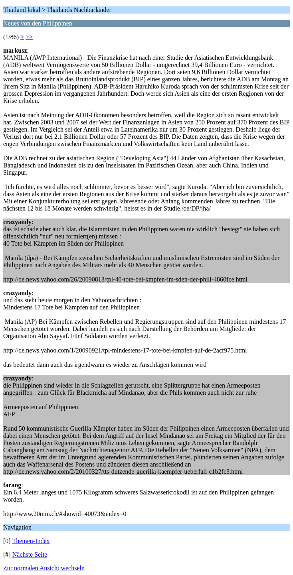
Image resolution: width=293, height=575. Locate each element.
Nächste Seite (30, 554)
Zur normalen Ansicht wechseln (44, 568)
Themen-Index (30, 541)
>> (29, 36)
